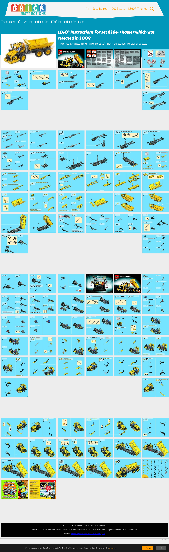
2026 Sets (118, 8)
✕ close (164, 540)
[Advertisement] (85, 109)
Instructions (36, 22)
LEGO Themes (137, 8)
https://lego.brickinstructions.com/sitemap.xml (88, 534)
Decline (161, 548)
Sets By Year (100, 8)
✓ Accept (147, 548)
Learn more (112, 548)
